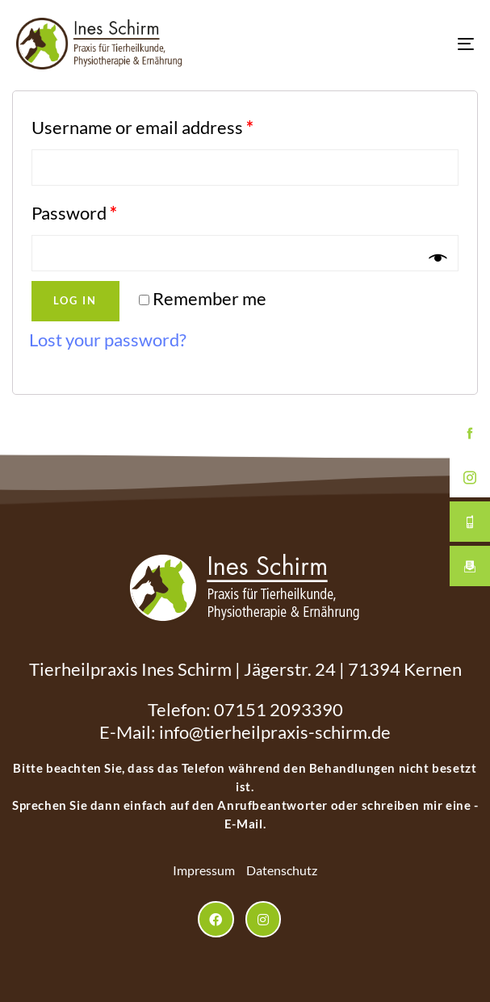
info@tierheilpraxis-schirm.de (275, 732)
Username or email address (142, 127)
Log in (75, 300)
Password (74, 213)
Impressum (204, 870)
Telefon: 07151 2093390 (245, 709)
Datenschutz (281, 870)
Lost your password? (107, 339)
